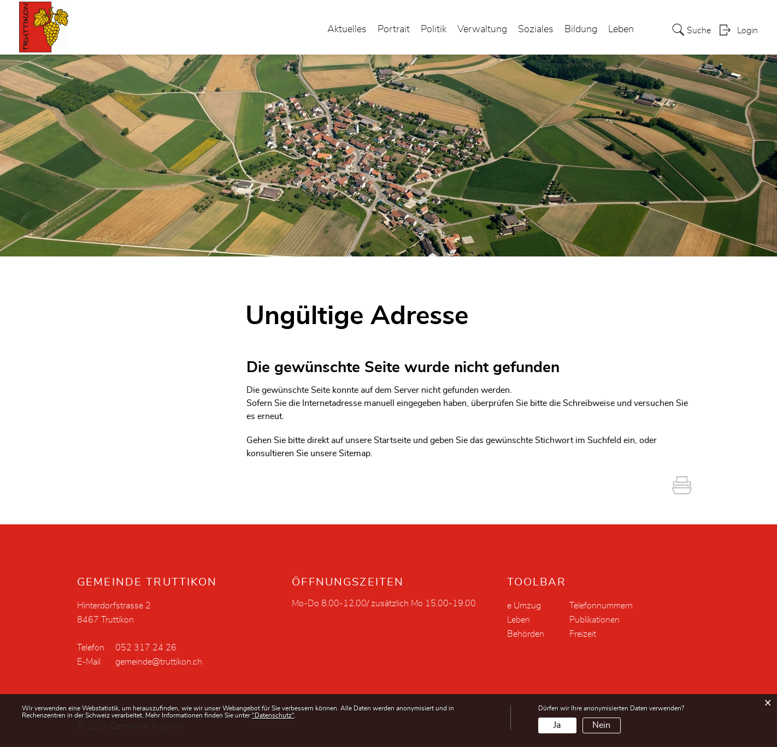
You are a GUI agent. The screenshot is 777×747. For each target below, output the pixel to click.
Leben (621, 29)
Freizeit (582, 634)
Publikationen (594, 619)
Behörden (525, 634)
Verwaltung (482, 29)
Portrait (394, 29)
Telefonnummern (601, 605)
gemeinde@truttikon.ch (158, 662)
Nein (601, 725)
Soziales (536, 29)
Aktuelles (347, 29)
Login (747, 30)
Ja (557, 725)
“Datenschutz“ (273, 715)
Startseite (392, 440)
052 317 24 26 (145, 647)
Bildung (580, 29)
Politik (433, 29)
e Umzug (524, 605)
